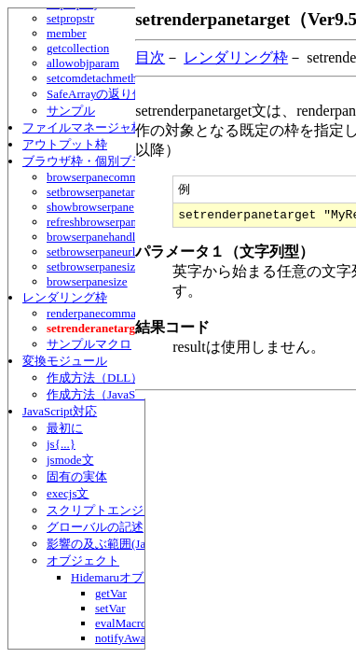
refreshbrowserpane (95, 222)
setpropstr (70, 18)
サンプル (71, 111)
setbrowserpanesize (94, 266)
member (67, 33)
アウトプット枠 (64, 144)
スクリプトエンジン (101, 510)
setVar (110, 608)
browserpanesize (87, 281)
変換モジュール (64, 361)
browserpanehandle (94, 237)
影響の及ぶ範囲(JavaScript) (118, 544)
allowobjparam (83, 63)
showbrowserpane (90, 207)
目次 (150, 57)
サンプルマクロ (89, 344)
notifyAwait (124, 638)
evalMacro (121, 623)
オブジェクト (83, 560)
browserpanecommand (102, 177)
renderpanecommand (97, 313)
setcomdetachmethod (98, 78)
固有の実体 (77, 476)
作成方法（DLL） (95, 378)
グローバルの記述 (95, 527)
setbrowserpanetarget (98, 192)
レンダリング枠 (64, 297)
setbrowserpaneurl (91, 252)
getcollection (78, 48)
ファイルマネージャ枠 (83, 127)
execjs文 (68, 493)
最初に (65, 428)
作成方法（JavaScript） (108, 394)
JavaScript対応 (59, 411)
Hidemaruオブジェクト (131, 577)
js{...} (61, 444)
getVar (111, 593)
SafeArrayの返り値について (120, 94)
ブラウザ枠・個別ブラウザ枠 (101, 161)
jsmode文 (70, 460)
